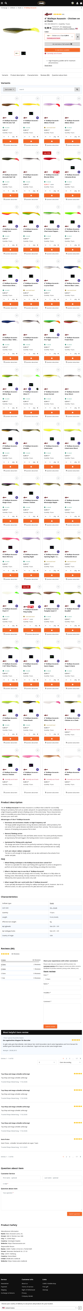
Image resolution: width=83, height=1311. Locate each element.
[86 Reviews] (58, 14)
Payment (4, 1287)
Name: (46, 984)
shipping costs (67, 27)
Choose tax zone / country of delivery (65, 29)
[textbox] (39, 1308)
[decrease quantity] (4, 137)
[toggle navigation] (2, 3)
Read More (48, 65)
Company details (27, 1296)
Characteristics (32, 75)
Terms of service (27, 1287)
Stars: (45, 975)
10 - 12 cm (53, 908)
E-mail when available (62, 50)
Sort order (8, 89)
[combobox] (39, 1308)
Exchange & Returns (8, 1293)
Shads (52, 903)
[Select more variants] (78, 36)
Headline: (47, 993)
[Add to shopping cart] (10, 141)
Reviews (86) (45, 75)
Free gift (45, 1287)
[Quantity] (8, 136)
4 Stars (3, 964)
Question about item (59, 75)
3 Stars (3, 969)
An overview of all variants (62, 44)
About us (25, 1283)
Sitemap (45, 1290)
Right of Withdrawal (28, 1290)
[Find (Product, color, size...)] (6, 3)
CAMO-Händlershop (49, 1283)
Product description (18, 75)
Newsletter (5, 1283)
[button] (77, 3)
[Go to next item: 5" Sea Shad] (81, 8)
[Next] (80, 1058)
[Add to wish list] (16, 98)
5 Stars (3, 960)
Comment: (47, 1001)
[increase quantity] (16, 137)
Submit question (74, 1214)
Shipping (4, 1290)
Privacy (24, 1293)
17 (77, 1058)
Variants (5, 75)
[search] (46, 89)
